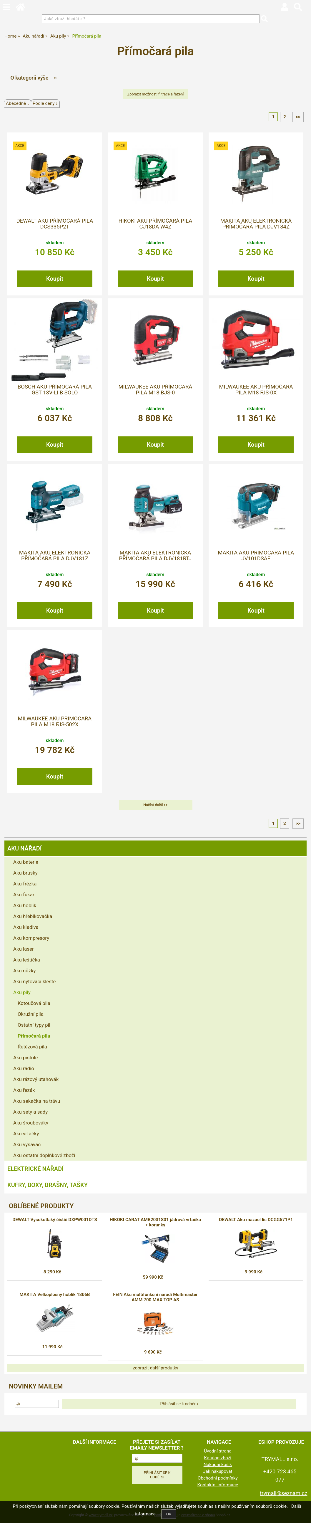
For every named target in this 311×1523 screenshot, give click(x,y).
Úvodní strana (218, 1451)
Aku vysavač (27, 1144)
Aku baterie (25, 862)
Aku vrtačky (26, 1134)
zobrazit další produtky (155, 1368)
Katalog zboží (218, 1457)
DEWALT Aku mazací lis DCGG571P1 (256, 1219)
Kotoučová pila (34, 1003)
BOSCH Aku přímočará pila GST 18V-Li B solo (55, 390)
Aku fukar (23, 894)
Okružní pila (31, 1014)
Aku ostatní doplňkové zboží (44, 1155)
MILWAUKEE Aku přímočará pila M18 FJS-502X (55, 721)
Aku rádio (23, 1068)
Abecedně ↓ (17, 103)
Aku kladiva (26, 927)
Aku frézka (25, 884)
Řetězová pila (32, 1047)
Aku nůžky (24, 971)
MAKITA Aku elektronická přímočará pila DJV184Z (256, 224)
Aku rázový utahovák (36, 1079)
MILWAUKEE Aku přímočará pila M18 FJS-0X (256, 390)
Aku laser (23, 949)
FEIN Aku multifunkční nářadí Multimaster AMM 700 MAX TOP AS (155, 1297)
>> (298, 117)
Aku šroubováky (30, 1123)
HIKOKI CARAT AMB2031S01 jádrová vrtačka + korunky (155, 1222)
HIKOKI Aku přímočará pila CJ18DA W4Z (155, 224)
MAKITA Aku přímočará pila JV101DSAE (256, 556)
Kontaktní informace (217, 1484)
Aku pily (22, 992)
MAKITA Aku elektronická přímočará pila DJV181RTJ (155, 556)
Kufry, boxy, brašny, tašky (47, 1185)
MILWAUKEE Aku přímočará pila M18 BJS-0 (155, 390)
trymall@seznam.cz (283, 1493)
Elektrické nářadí (35, 1168)
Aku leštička (26, 960)
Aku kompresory (31, 938)
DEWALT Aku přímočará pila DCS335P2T (54, 224)
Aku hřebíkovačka (32, 916)
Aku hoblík (24, 905)
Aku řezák (24, 1090)
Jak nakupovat (217, 1471)
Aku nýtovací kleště (34, 981)
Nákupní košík (218, 1464)
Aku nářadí (24, 848)
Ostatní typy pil (34, 1025)
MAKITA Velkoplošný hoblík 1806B (54, 1294)
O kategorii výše (29, 78)
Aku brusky (25, 873)
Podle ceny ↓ (45, 103)
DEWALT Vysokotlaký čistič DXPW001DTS (54, 1219)
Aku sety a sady (30, 1112)
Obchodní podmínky (218, 1478)
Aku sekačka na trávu (36, 1101)
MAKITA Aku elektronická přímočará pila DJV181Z (55, 556)
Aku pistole (25, 1057)
